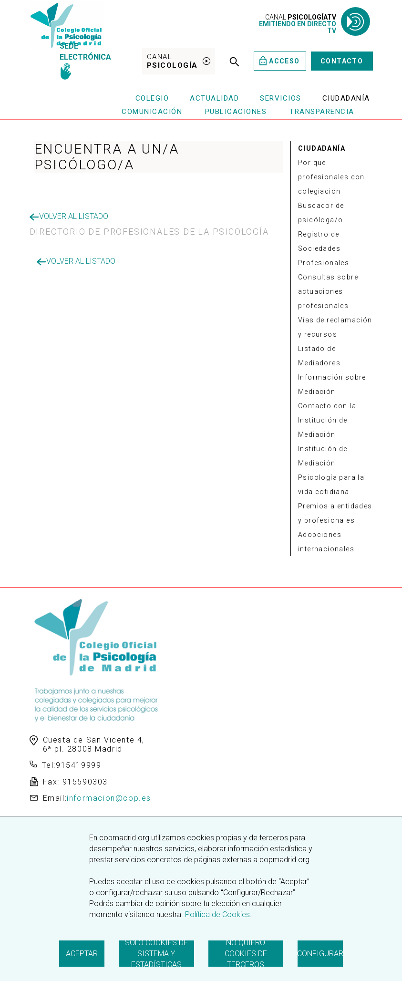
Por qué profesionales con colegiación (331, 177)
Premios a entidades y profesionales (335, 513)
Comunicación (152, 111)
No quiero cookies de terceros (246, 953)
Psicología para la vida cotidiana (331, 485)
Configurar (320, 953)
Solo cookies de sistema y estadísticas (156, 953)
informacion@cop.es (109, 798)
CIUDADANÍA (321, 148)
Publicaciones (236, 111)
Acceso (279, 60)
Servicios (280, 98)
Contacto (341, 61)
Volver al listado (69, 216)
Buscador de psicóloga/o (321, 213)
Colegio (152, 98)
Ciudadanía (346, 98)
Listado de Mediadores (319, 356)
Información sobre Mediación (332, 384)
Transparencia (321, 111)
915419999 (78, 765)
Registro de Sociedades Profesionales (323, 248)
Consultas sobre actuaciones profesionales (328, 291)
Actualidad (214, 98)
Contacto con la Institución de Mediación (327, 420)
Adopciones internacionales (326, 542)
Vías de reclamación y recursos (335, 327)
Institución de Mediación (323, 456)
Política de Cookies (216, 914)
